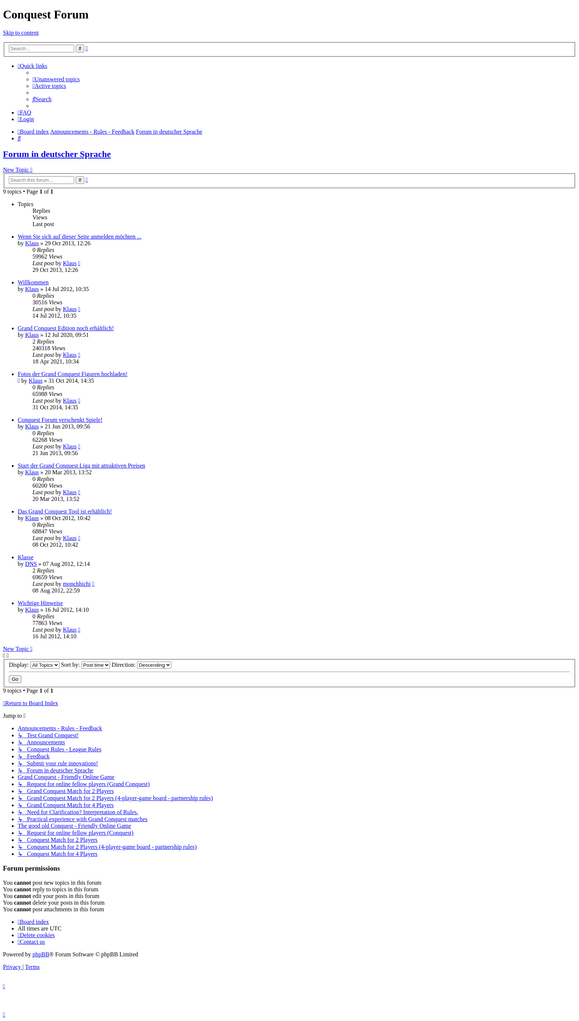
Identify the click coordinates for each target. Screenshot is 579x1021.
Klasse (26, 557)
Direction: (141, 665)
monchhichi (77, 584)
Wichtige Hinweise (40, 603)
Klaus (32, 243)
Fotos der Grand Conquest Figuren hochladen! (72, 374)
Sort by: (85, 665)
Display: (34, 665)
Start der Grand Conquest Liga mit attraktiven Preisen (81, 465)
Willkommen (33, 282)
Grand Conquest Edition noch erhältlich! (66, 328)
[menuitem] (56, 79)
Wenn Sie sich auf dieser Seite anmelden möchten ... (79, 236)
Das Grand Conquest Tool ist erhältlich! (65, 511)
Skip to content (21, 33)
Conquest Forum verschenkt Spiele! (60, 420)
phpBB (40, 954)
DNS (31, 564)
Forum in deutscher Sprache (57, 154)
